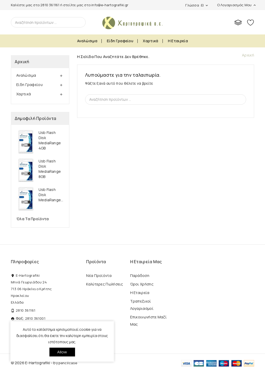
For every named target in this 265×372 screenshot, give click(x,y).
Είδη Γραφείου (120, 40)
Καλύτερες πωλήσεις (104, 284)
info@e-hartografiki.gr (109, 5)
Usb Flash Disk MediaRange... (51, 194)
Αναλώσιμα (87, 40)
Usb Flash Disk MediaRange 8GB (50, 169)
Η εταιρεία (178, 40)
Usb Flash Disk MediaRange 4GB (50, 140)
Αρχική (22, 62)
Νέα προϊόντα (99, 275)
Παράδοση (139, 275)
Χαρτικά (150, 40)
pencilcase (67, 363)
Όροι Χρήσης (141, 284)
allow (62, 352)
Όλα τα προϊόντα (33, 218)
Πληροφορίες (25, 261)
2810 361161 (49, 5)
